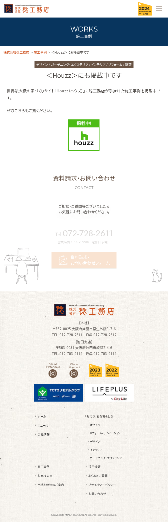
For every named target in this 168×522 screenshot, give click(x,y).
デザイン (42, 64)
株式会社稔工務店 (26, 8)
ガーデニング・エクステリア (69, 64)
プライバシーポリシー (102, 484)
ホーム (42, 416)
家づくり (95, 425)
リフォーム (115, 64)
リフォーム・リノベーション (105, 433)
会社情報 (44, 434)
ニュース (43, 425)
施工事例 (44, 466)
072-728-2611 (88, 233)
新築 (128, 64)
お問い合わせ (97, 493)
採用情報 (94, 466)
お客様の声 (45, 475)
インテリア (98, 64)
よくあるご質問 (98, 475)
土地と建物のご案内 (51, 484)
